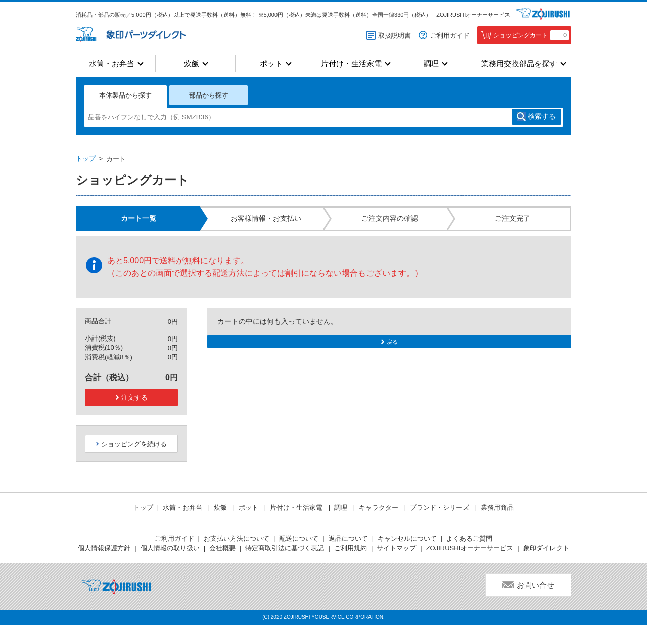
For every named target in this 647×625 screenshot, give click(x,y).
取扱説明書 (394, 35)
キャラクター (379, 507)
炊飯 (191, 63)
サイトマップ (396, 548)
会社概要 (222, 548)
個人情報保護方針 (104, 548)
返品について (348, 538)
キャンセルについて (407, 538)
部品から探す (208, 95)
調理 (431, 63)
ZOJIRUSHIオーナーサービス (473, 15)
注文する (134, 397)
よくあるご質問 (469, 538)
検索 (542, 116)
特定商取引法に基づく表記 (284, 548)
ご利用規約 (350, 548)
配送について (298, 538)
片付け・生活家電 (351, 63)
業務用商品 (497, 507)
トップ (86, 158)
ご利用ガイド (450, 35)
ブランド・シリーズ (440, 507)
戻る (392, 342)
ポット (271, 63)
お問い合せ (535, 585)
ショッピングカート (531, 35)
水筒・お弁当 (111, 63)
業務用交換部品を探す (519, 63)
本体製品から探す (125, 95)
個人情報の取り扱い (170, 548)
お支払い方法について (236, 538)
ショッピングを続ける (134, 444)
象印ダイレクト (546, 548)
